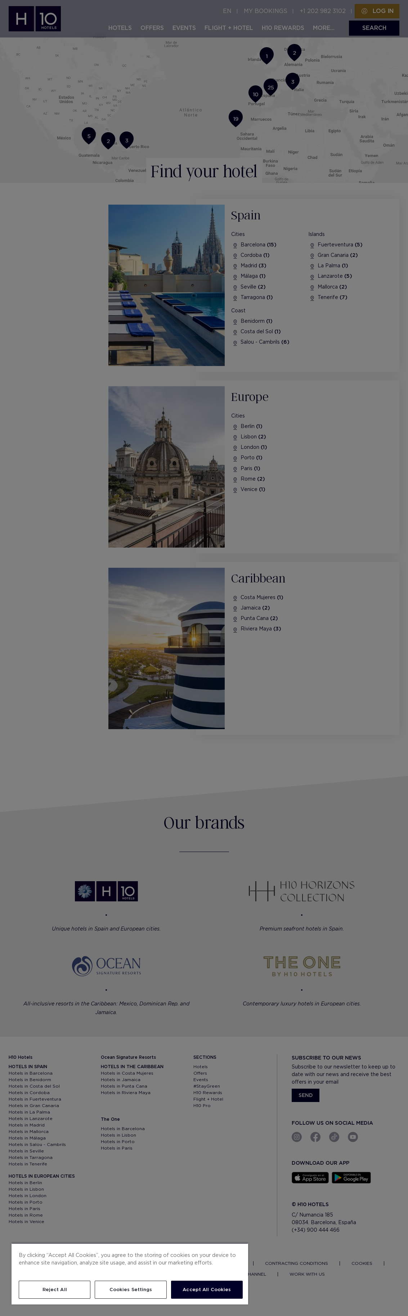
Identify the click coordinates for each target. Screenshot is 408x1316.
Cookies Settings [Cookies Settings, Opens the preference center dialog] (130, 1289)
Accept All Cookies (207, 1289)
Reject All (54, 1289)
